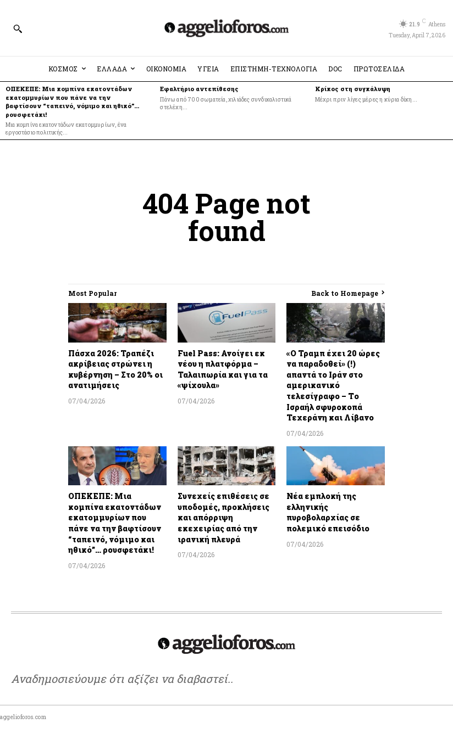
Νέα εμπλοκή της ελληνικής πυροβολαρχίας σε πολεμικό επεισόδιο (327, 512)
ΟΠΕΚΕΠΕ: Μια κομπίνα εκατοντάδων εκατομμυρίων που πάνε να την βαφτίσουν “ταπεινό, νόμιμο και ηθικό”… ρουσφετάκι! (72, 101)
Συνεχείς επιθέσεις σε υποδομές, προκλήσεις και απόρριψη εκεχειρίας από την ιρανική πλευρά (223, 517)
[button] (17, 28)
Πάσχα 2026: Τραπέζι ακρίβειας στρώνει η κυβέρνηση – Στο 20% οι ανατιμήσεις (115, 369)
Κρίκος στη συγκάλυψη (352, 89)
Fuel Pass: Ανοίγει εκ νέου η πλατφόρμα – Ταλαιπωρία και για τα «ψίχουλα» (223, 369)
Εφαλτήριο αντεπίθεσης (200, 89)
